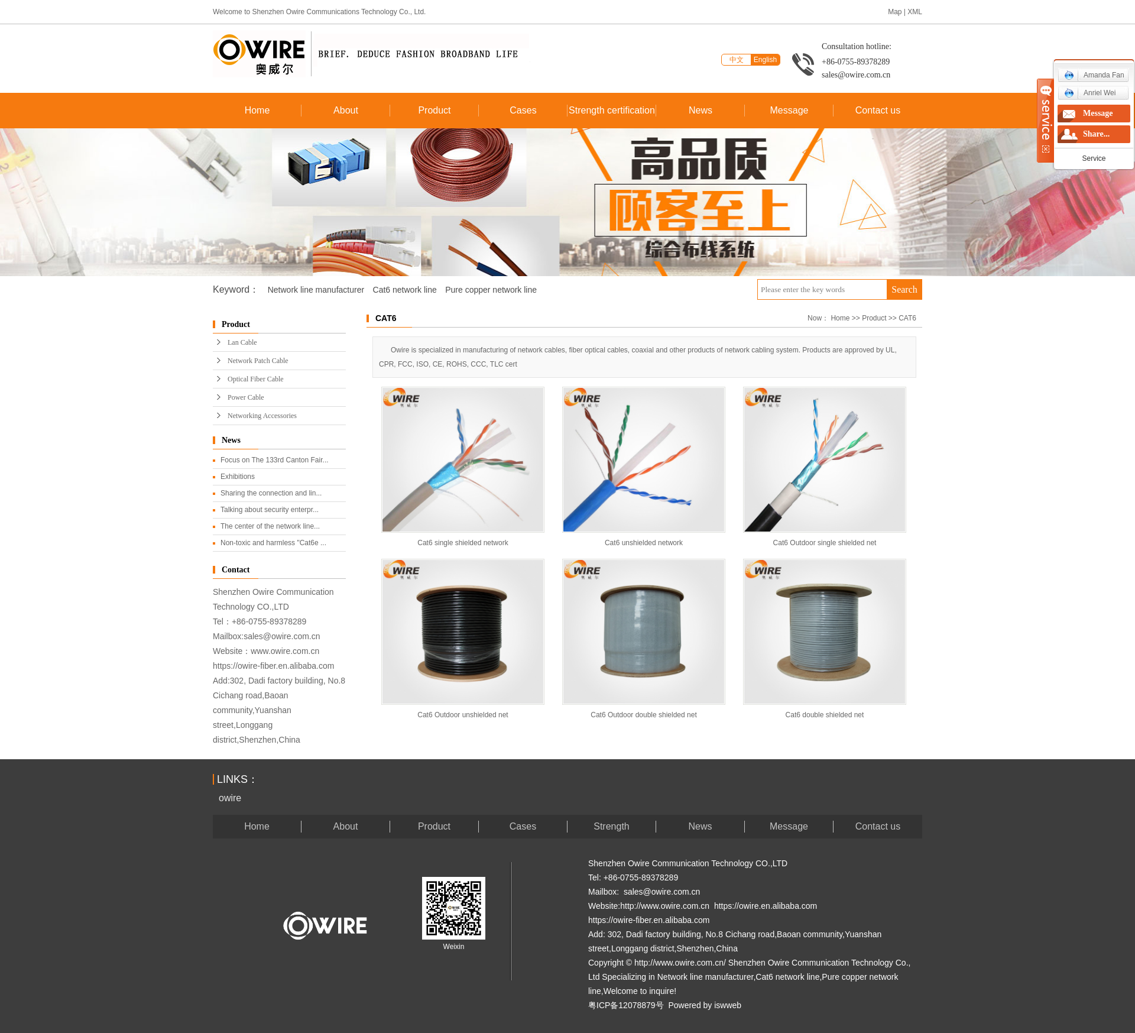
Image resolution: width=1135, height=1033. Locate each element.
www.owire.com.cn (285, 651)
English (765, 60)
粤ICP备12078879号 (626, 1005)
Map (894, 12)
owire (230, 798)
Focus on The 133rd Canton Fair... (274, 460)
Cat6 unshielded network (644, 543)
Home (257, 110)
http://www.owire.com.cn (664, 906)
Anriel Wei (1089, 93)
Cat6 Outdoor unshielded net (462, 715)
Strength (611, 826)
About (345, 110)
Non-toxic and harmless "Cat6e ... (273, 543)
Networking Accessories (262, 416)
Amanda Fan (1094, 75)
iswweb (727, 1005)
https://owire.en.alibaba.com (765, 906)
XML (914, 12)
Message (789, 110)
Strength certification (612, 110)
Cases (523, 110)
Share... (1096, 133)
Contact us (877, 110)
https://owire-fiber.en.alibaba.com (273, 666)
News (700, 110)
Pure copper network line (491, 289)
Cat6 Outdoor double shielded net (643, 715)
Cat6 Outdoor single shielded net (825, 543)
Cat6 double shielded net (825, 715)
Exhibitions (237, 476)
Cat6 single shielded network (462, 543)
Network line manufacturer (316, 289)
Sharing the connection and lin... (271, 493)
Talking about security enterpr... (269, 510)
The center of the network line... (270, 526)
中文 (736, 60)
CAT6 (907, 318)
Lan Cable (242, 342)
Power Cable (246, 397)
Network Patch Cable (258, 361)
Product (434, 110)
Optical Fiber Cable (256, 379)
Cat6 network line (405, 289)
